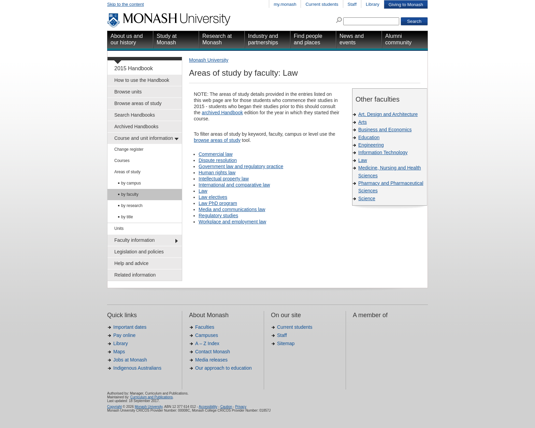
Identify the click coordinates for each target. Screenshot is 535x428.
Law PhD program (218, 203)
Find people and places (308, 39)
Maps (119, 351)
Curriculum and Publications (151, 397)
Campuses (206, 335)
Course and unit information (143, 138)
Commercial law (216, 154)
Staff (352, 4)
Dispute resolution (218, 160)
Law (362, 160)
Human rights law (217, 172)
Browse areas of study (138, 103)
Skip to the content (125, 4)
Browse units (128, 91)
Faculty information (134, 240)
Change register (128, 149)
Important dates (129, 327)
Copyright (114, 407)
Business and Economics (384, 129)
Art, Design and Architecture (388, 114)
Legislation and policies (139, 251)
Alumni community (398, 39)
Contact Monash (212, 351)
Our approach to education (223, 368)
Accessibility (208, 407)
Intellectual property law (224, 178)
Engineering (371, 145)
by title (127, 217)
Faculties (204, 327)
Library (372, 4)
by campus (131, 183)
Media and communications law (232, 209)
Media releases (211, 360)
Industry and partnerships (263, 39)
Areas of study (127, 171)
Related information (135, 275)
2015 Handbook (133, 68)
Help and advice (131, 263)
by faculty (130, 194)
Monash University (208, 60)
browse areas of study (217, 140)
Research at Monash (217, 39)
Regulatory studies (218, 215)
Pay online (124, 335)
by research (132, 205)
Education (368, 137)
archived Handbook (222, 112)
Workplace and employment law (232, 221)
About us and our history (127, 39)
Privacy (240, 407)
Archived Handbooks (136, 126)
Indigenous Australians (137, 368)
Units (119, 228)
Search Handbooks (134, 115)
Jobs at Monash (130, 360)
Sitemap (285, 343)
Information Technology (383, 152)
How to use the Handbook (141, 80)
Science (366, 198)
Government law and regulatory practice (241, 166)
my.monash (285, 4)
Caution (226, 407)
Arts (362, 122)
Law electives (213, 197)
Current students (321, 4)
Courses (122, 160)
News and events (351, 39)
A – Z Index (207, 343)
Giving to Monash (406, 4)
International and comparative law (234, 185)
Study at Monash (167, 39)
